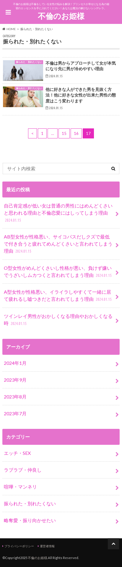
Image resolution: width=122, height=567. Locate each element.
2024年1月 (15, 363)
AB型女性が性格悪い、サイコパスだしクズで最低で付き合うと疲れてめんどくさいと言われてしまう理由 (58, 244)
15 (64, 133)
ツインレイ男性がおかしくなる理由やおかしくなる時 (58, 320)
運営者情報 (47, 546)
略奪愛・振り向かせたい (30, 520)
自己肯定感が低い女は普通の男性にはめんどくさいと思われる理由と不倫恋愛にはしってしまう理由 (58, 213)
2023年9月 (15, 380)
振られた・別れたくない (30, 503)
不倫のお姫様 (61, 16)
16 (76, 133)
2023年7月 (15, 413)
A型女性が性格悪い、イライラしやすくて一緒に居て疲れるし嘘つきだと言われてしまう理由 (58, 296)
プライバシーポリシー (19, 546)
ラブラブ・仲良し (23, 470)
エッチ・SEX (17, 453)
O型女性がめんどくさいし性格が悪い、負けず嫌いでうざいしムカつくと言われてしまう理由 (58, 272)
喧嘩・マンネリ (20, 486)
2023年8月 (15, 396)
